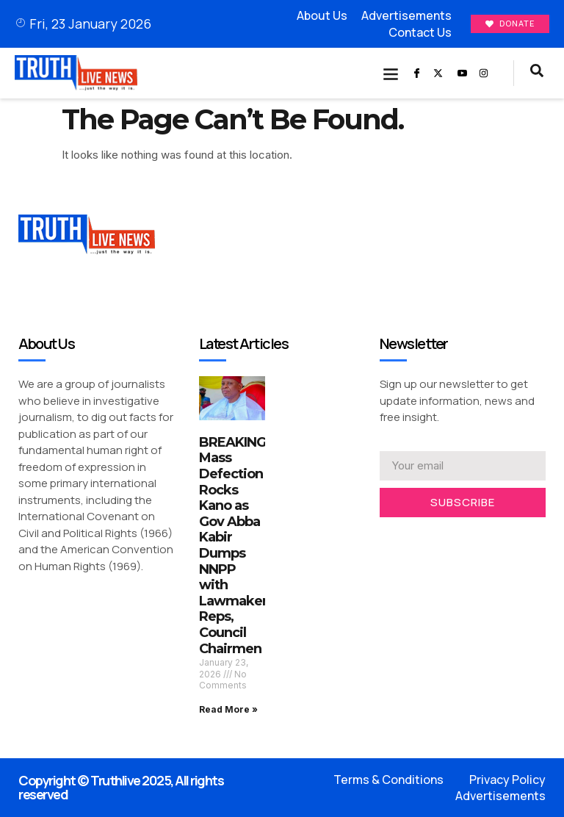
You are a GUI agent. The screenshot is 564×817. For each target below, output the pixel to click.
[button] (391, 73)
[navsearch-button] (536, 73)
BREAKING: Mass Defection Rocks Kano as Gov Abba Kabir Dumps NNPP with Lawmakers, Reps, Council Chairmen (238, 545)
